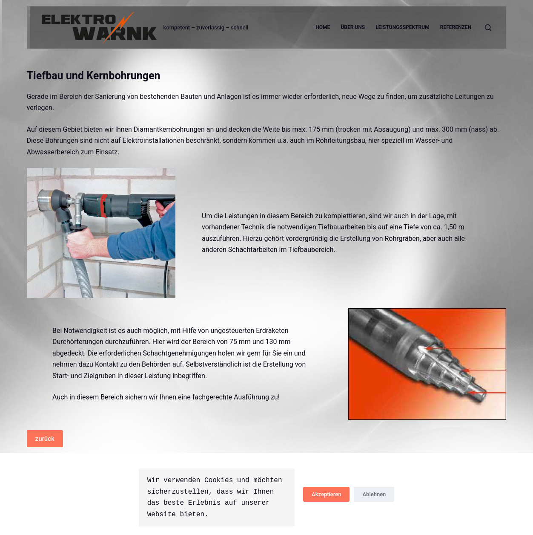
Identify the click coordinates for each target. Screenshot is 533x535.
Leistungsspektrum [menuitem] (402, 27)
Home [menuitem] (322, 27)
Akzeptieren (326, 494)
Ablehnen (374, 494)
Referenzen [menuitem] (455, 27)
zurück (44, 438)
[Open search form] (488, 27)
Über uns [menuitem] (353, 27)
